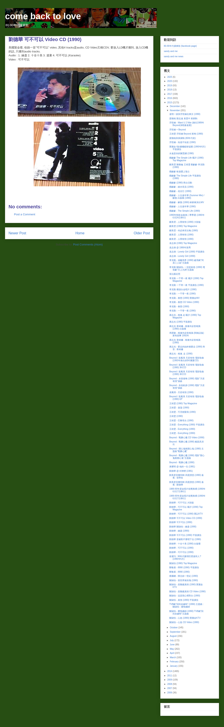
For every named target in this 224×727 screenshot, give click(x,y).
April (172, 653)
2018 (170, 89)
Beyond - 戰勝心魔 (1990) (181, 462)
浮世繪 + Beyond (177, 129)
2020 (170, 81)
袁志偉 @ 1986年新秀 (180, 247)
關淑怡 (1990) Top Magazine (183, 563)
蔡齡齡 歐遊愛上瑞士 (179, 171)
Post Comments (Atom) (88, 244)
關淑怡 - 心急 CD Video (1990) (184, 622)
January (174, 666)
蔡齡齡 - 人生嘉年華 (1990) (182, 206)
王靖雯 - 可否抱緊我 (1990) (182, 412)
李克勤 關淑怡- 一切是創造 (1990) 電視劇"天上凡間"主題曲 (187, 268)
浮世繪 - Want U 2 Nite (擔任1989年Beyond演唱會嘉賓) (186, 123)
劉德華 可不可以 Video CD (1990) (185, 518)
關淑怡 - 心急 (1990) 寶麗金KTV (185, 618)
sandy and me (171, 51)
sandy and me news (173, 56)
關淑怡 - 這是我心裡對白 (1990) (184, 595)
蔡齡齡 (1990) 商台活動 (180, 182)
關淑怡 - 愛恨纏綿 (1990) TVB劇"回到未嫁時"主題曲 (186, 612)
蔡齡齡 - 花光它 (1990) (180, 191)
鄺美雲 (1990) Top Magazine (183, 226)
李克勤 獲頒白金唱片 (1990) (182, 289)
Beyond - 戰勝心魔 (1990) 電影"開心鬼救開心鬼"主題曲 (187, 456)
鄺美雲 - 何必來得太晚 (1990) (183, 230)
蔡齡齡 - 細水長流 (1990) (181, 187)
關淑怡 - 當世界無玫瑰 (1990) (183, 580)
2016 (170, 98)
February (174, 661)
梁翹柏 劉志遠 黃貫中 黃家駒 (183, 118)
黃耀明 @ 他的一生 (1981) (182, 466)
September (175, 632)
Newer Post (17, 233)
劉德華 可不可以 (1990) (180, 522)
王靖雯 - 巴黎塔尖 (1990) (181, 420)
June (172, 644)
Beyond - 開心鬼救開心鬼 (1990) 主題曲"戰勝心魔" (186, 449)
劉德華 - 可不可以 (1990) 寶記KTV (186, 514)
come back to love (43, 16)
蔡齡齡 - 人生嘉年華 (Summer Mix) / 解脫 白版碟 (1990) (186, 196)
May (172, 649)
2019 (170, 85)
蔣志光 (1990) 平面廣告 (180, 322)
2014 (170, 671)
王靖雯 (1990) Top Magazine (183, 403)
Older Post (142, 233)
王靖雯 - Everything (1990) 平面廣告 (187, 424)
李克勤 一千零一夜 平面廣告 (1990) (186, 285)
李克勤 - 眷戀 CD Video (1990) (184, 302)
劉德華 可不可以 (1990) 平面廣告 (185, 535)
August (173, 636)
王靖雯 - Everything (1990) (182, 429)
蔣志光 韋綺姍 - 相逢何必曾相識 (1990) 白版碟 (184, 327)
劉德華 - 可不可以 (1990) (181, 548)
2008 (170, 684)
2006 (170, 692)
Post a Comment (24, 214)
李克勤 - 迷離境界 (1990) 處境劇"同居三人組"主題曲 (186, 261)
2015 (170, 102)
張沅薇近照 (174, 274)
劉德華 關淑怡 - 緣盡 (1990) (182, 526)
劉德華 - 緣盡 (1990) (179, 531)
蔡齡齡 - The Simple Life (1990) (184, 211)
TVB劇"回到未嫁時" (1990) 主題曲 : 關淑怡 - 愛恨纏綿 (186, 605)
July (172, 640)
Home (80, 233)
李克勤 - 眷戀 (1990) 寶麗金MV (184, 298)
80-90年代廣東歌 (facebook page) (180, 46)
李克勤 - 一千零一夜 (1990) (182, 293)
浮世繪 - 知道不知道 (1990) (182, 142)
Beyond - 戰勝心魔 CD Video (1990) (186, 437)
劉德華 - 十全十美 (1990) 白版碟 (185, 543)
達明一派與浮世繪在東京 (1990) (184, 114)
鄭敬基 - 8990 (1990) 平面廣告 (184, 567)
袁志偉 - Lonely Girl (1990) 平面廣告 (187, 251)
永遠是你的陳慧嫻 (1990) (181, 153)
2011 (170, 675)
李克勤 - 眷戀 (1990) (179, 306)
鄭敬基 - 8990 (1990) (179, 572)
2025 (170, 77)
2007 (170, 688)
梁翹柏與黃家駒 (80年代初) (182, 138)
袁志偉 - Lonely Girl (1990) (182, 256)
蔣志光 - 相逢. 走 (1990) (180, 353)
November (175, 110)
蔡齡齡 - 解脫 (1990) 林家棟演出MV (186, 202)
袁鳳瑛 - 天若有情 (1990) (181, 392)
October (174, 627)
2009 (170, 680)
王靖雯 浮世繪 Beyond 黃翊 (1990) (186, 134)
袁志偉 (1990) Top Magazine (183, 243)
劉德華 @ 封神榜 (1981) (181, 471)
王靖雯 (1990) (176, 416)
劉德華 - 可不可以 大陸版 (181, 502)
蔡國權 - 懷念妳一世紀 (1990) (183, 576)
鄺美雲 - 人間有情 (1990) (181, 234)
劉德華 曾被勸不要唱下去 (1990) (185, 539)
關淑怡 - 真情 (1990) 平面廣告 (183, 600)
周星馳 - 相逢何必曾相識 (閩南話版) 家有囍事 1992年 (186, 334)
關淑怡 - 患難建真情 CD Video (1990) (187, 591)
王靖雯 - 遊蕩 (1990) (179, 407)
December (175, 106)
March (173, 657)
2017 (170, 94)
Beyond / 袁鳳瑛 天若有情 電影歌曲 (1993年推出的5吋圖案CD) (186, 359)
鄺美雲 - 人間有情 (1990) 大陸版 (185, 222)
